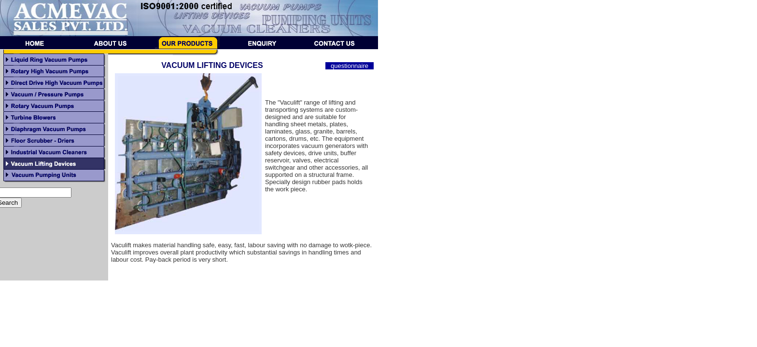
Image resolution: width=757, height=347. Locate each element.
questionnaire (349, 65)
